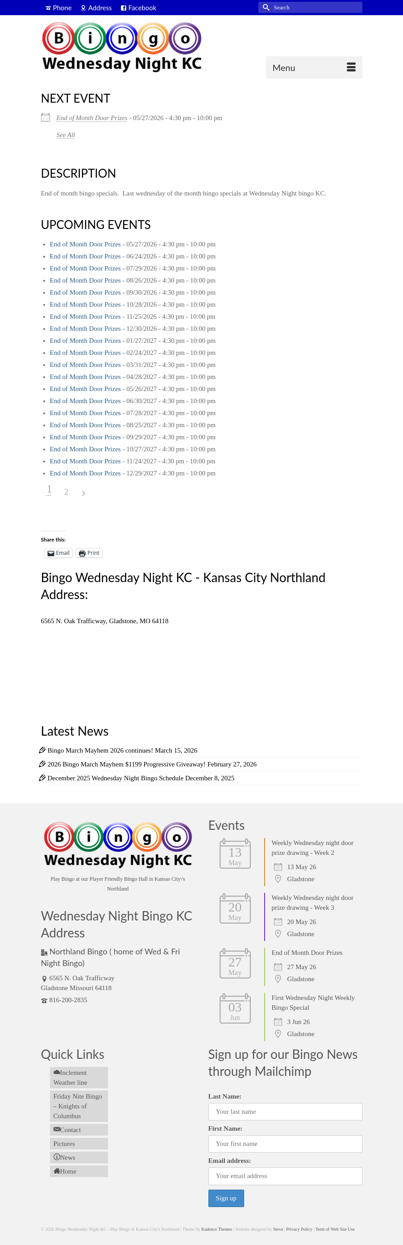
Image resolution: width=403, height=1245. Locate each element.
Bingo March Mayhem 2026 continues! (101, 750)
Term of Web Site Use (335, 1229)
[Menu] (314, 67)
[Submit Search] (265, 7)
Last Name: (225, 1096)
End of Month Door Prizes (92, 117)
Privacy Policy (299, 1229)
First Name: (225, 1128)
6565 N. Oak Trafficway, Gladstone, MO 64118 (105, 621)
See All (66, 134)
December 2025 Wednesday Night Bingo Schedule (116, 778)
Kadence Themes (216, 1229)
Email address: (229, 1160)
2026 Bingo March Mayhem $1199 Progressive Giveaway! (127, 764)
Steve (278, 1229)
